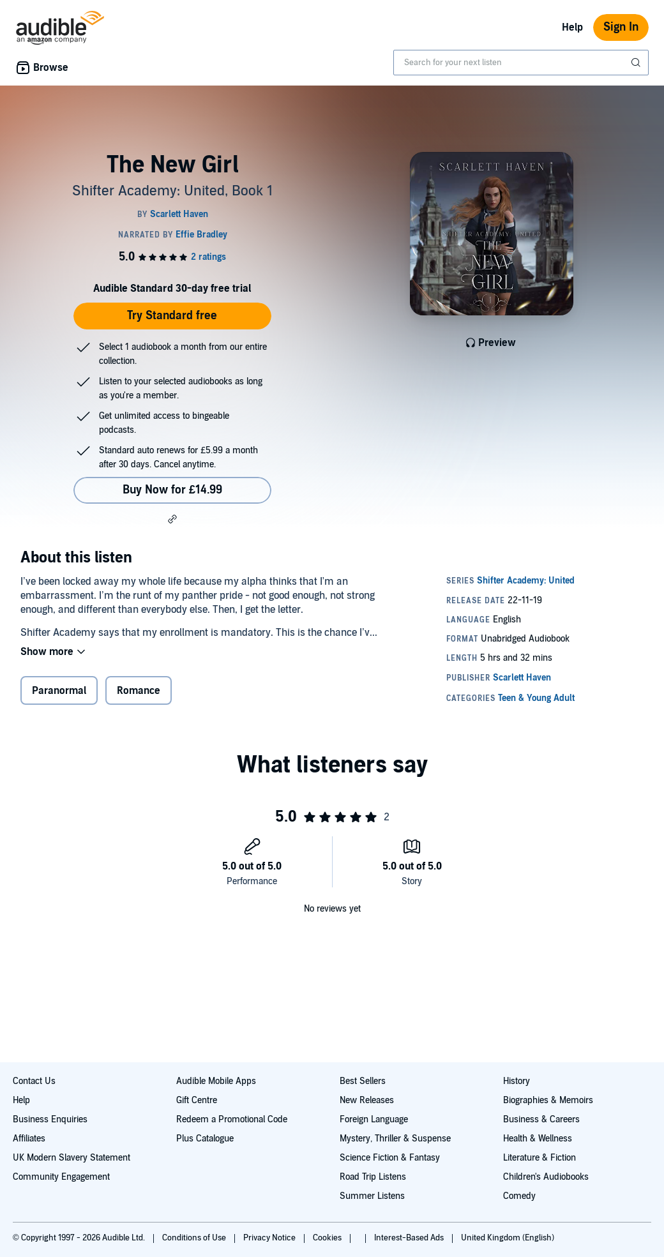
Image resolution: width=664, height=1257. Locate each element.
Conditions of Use (195, 1238)
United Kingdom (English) (507, 1238)
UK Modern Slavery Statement (71, 1157)
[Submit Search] (637, 62)
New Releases (367, 1100)
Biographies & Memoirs (548, 1100)
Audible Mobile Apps (216, 1081)
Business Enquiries (50, 1119)
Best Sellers (363, 1081)
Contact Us (34, 1081)
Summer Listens (372, 1196)
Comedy (519, 1196)
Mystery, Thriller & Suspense (395, 1138)
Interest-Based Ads (410, 1238)
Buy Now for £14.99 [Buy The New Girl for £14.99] (172, 490)
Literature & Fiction (539, 1157)
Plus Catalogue (205, 1138)
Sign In (620, 27)
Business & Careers (541, 1119)
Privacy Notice (270, 1238)
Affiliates (29, 1138)
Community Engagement (61, 1176)
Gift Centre (196, 1100)
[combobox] (521, 62)
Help (572, 27)
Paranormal (59, 690)
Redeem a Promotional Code (231, 1119)
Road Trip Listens (373, 1176)
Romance (138, 690)
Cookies (328, 1238)
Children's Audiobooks (546, 1176)
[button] (172, 519)
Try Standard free (172, 315)
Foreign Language (374, 1119)
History (516, 1081)
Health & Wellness (537, 1138)
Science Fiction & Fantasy (390, 1157)
